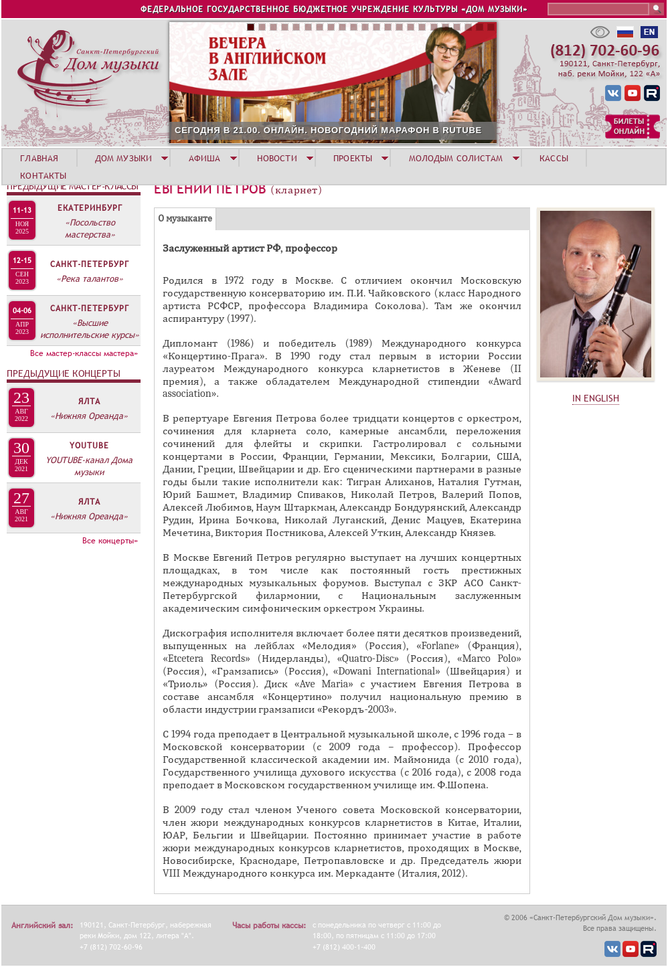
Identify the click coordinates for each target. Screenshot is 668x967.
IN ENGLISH (595, 398)
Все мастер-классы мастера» (84, 353)
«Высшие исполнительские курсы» (89, 329)
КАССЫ (553, 158)
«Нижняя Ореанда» (89, 416)
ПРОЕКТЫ (352, 158)
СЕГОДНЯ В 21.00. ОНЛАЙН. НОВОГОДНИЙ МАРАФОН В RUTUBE (328, 130)
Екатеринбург (90, 208)
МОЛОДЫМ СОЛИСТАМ (456, 158)
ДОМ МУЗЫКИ (123, 158)
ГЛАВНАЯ (39, 158)
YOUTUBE (89, 446)
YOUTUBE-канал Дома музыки (89, 466)
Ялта (89, 401)
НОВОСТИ (277, 158)
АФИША (205, 158)
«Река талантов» (89, 278)
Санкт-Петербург (89, 264)
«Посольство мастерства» (90, 228)
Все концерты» (110, 541)
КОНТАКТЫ (43, 175)
